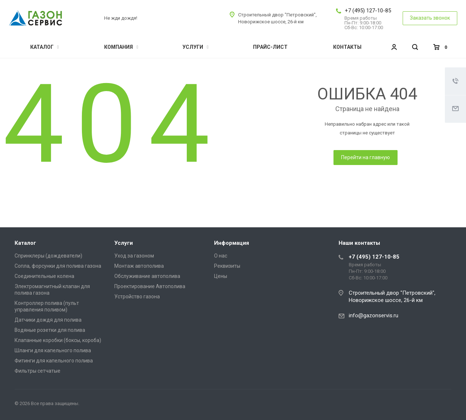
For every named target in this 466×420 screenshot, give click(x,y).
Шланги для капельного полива (53, 350)
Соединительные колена (44, 276)
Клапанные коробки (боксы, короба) (58, 340)
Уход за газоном (134, 256)
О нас (220, 256)
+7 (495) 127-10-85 (368, 10)
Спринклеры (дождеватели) (48, 256)
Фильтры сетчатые (37, 371)
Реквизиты (227, 266)
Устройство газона (137, 296)
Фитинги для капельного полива (54, 361)
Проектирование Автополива (149, 286)
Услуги (195, 47)
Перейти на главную (365, 157)
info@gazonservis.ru (373, 315)
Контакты (347, 47)
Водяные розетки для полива (50, 330)
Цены (220, 276)
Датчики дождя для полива (48, 320)
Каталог (44, 47)
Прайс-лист (270, 47)
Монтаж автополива (139, 266)
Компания (121, 47)
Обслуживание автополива (147, 276)
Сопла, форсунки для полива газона (58, 266)
